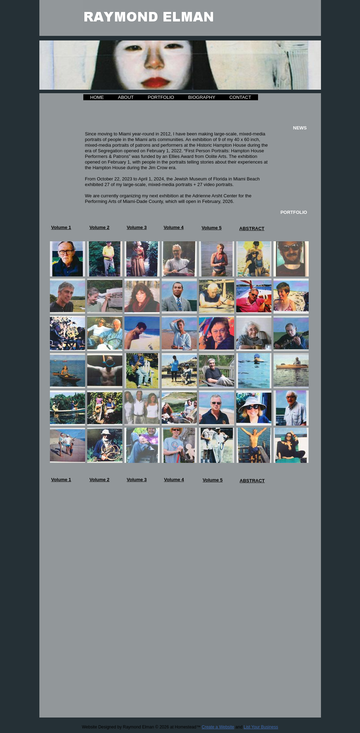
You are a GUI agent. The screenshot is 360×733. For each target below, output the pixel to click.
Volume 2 (100, 227)
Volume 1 (61, 227)
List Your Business (261, 727)
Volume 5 (212, 227)
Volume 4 (174, 227)
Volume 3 (137, 227)
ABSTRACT (252, 228)
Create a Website (218, 727)
